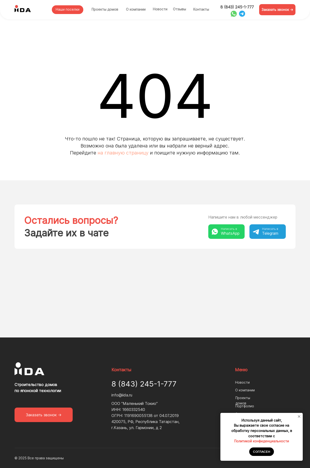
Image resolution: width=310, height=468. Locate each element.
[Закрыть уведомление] (299, 416)
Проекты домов (105, 9)
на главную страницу (123, 153)
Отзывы (179, 9)
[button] (277, 9)
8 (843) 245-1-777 (237, 7)
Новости (160, 9)
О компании (136, 9)
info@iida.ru (121, 395)
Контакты (201, 9)
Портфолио (244, 406)
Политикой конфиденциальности (261, 441)
